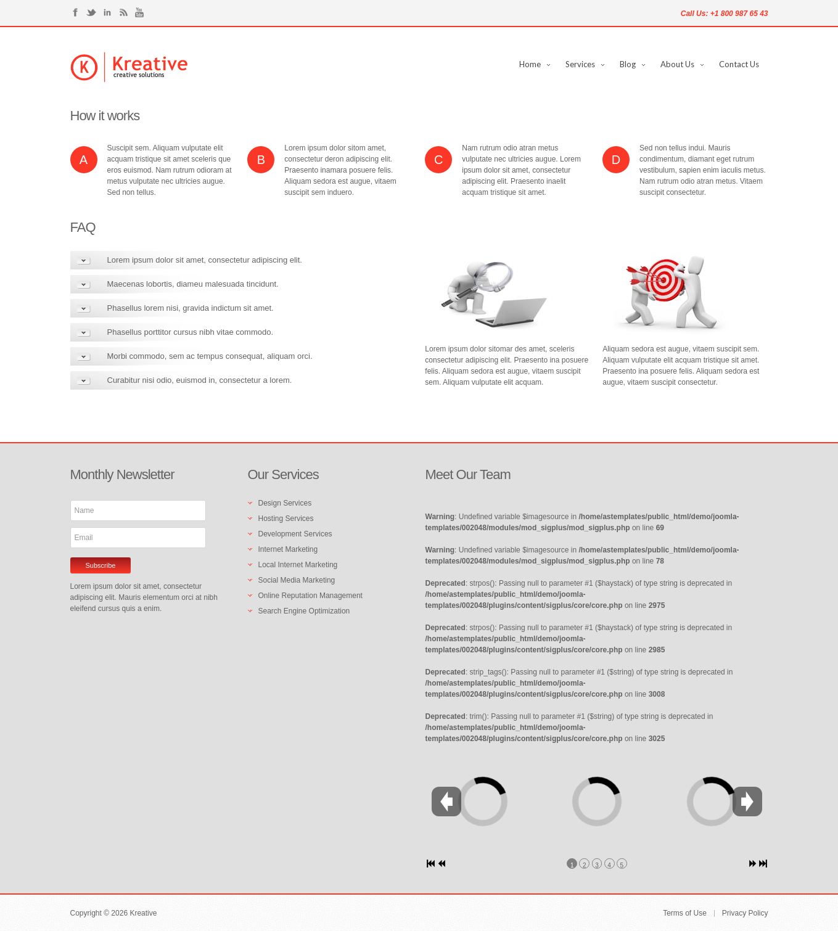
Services (580, 64)
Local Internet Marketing (298, 564)
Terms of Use (685, 913)
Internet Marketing (288, 549)
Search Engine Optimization (304, 611)
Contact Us (739, 64)
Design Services (285, 503)
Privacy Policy (745, 913)
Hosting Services (286, 518)
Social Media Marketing (296, 580)
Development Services (295, 534)
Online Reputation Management (310, 595)
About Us (677, 64)
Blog (628, 64)
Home (530, 64)
